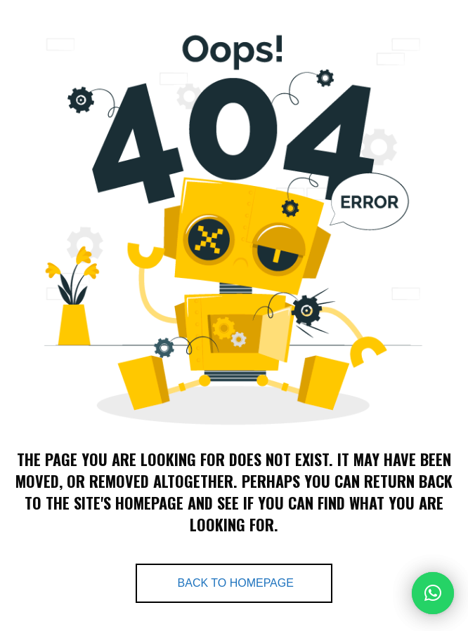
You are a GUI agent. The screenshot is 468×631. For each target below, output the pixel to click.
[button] (433, 593)
